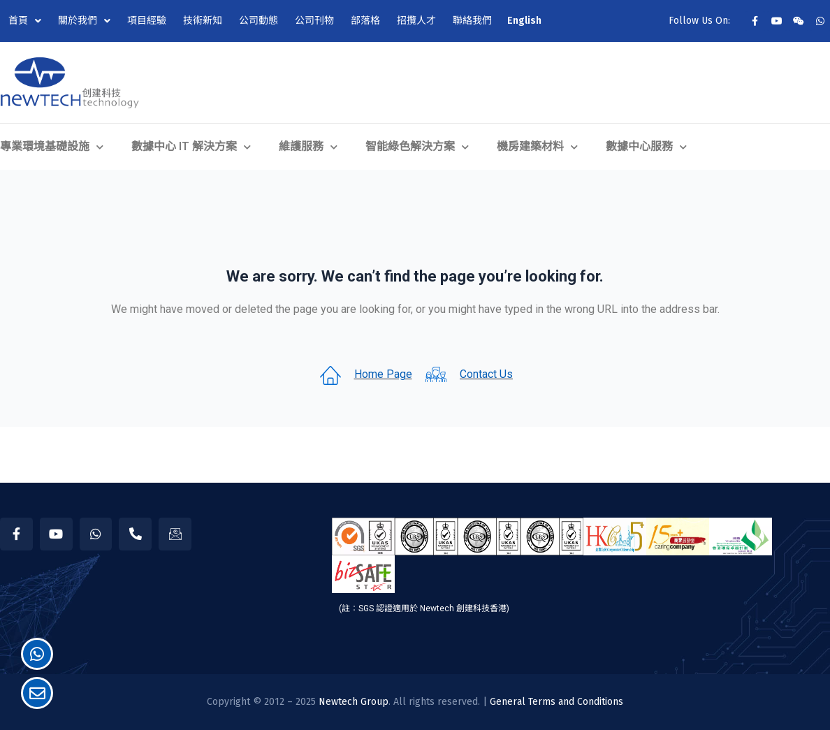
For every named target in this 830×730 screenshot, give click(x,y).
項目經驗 (146, 21)
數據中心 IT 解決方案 (191, 147)
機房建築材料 (537, 147)
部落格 (365, 21)
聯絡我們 (472, 21)
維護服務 (308, 147)
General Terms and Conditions (556, 702)
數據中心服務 (646, 147)
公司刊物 (314, 21)
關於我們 (84, 21)
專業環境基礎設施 (51, 147)
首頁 (24, 21)
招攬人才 (416, 21)
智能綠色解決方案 (417, 147)
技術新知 (202, 21)
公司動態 (258, 21)
